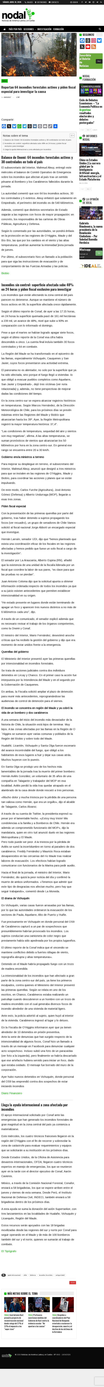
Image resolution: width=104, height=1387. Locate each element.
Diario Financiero (11, 1093)
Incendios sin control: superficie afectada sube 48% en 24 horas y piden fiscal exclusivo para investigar (35, 144)
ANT (82, 130)
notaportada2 (60, 1275)
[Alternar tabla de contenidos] (71, 135)
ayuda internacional (14, 1275)
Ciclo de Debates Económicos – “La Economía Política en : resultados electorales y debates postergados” (90, 111)
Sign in (74, 2)
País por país (15, 29)
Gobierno (33, 1275)
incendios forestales (46, 1275)
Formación (58, 29)
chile (25, 1275)
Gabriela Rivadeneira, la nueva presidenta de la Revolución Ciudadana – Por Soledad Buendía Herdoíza (91, 233)
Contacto (54, 2)
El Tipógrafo (8, 1251)
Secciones (29, 29)
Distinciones (41, 2)
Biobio (5, 273)
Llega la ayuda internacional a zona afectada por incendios (28, 149)
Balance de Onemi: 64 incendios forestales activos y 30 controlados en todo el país (38, 140)
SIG (89, 130)
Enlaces (29, 2)
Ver (99, 253)
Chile (4, 81)
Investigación (44, 29)
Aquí (99, 61)
